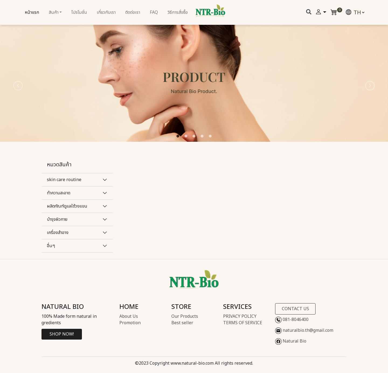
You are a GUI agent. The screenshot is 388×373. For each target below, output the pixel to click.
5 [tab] (210, 136)
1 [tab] (178, 136)
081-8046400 (292, 320)
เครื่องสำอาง (57, 232)
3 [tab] (194, 136)
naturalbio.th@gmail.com (304, 330)
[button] (320, 12)
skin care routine (64, 180)
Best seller (182, 323)
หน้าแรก (32, 12)
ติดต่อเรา (132, 12)
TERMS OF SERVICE (242, 323)
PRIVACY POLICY (240, 316)
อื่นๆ (51, 246)
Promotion (130, 323)
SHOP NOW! (62, 334)
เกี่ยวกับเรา (106, 12)
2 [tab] (186, 136)
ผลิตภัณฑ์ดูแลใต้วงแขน (67, 206)
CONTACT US (295, 309)
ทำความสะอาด (58, 193)
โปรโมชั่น (79, 12)
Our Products (184, 316)
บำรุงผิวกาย (57, 219)
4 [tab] (202, 136)
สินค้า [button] (53, 12)
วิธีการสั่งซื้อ (178, 12)
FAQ (154, 12)
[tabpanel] (194, 81)
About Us (128, 316)
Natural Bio (290, 341)
